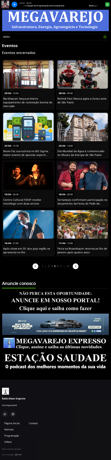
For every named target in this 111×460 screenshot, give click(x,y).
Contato (33, 423)
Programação (11, 435)
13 (67, 266)
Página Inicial (12, 423)
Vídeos (8, 441)
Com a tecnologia (12, 455)
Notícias (9, 429)
